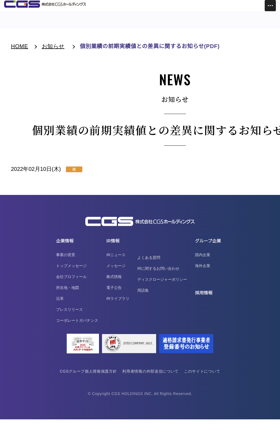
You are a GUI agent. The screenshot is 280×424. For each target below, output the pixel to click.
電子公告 (114, 292)
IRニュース (116, 259)
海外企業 (202, 270)
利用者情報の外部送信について (150, 376)
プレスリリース (69, 314)
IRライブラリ (117, 303)
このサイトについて (203, 376)
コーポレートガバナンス (77, 325)
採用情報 (203, 297)
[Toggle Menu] (270, 5)
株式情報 (114, 281)
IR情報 (112, 245)
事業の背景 (65, 259)
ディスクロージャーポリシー (162, 284)
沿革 (60, 303)
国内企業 (202, 259)
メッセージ (116, 270)
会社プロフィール (71, 281)
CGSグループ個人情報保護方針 (88, 376)
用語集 (143, 295)
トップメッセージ (71, 270)
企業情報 (65, 245)
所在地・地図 (67, 292)
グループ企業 (208, 245)
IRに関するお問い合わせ (158, 273)
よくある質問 (148, 262)
